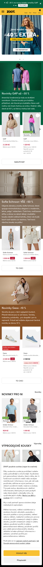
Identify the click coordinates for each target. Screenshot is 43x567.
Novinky (38, 392)
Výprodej (37, 443)
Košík (39, 11)
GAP (4, 139)
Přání (30, 11)
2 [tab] (23, 59)
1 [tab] (20, 59)
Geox (5, 353)
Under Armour (8, 425)
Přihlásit (34, 11)
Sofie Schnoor (8, 253)
